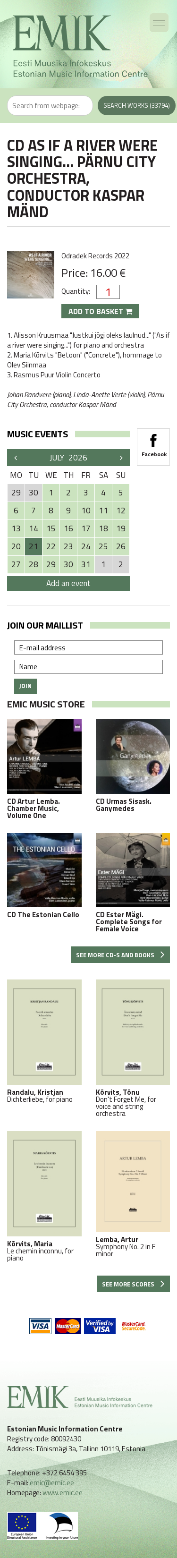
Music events (37, 433)
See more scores (133, 1284)
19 (121, 528)
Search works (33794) (136, 105)
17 (86, 528)
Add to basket (100, 311)
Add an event (68, 583)
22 (51, 546)
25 (103, 546)
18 (103, 528)
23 (68, 546)
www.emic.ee (62, 1492)
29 (51, 564)
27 (16, 564)
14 (33, 528)
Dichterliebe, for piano (44, 1041)
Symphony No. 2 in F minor (133, 1194)
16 (68, 528)
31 (86, 564)
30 (68, 564)
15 (51, 528)
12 (121, 510)
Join (25, 685)
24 (86, 546)
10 (86, 510)
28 (33, 564)
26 (121, 546)
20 (16, 546)
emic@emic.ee (52, 1482)
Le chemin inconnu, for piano (44, 1196)
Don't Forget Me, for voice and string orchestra (133, 1048)
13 (16, 528)
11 (103, 510)
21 (33, 546)
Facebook (153, 442)
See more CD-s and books (120, 955)
